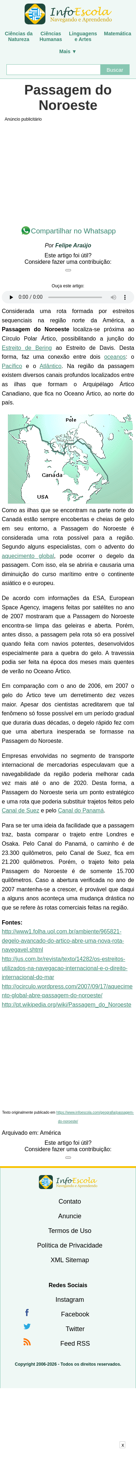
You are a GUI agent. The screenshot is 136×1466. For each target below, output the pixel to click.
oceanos (115, 357)
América (50, 1133)
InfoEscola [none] (68, 1182)
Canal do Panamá (81, 810)
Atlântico (50, 366)
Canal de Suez (20, 810)
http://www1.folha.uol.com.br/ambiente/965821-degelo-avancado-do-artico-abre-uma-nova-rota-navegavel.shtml (63, 940)
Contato (70, 1201)
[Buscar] (53, 70)
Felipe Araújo (73, 245)
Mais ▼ (68, 51)
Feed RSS (75, 1343)
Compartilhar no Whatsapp (73, 231)
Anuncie (69, 1216)
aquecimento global (28, 556)
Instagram (69, 1299)
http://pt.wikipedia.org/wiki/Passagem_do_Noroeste (66, 1005)
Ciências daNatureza (18, 36)
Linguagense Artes (83, 36)
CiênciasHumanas (51, 36)
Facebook (75, 1314)
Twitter (75, 1329)
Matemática (117, 33)
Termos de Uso (69, 1230)
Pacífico (12, 366)
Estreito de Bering (27, 348)
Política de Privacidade (69, 1245)
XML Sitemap (70, 1260)
